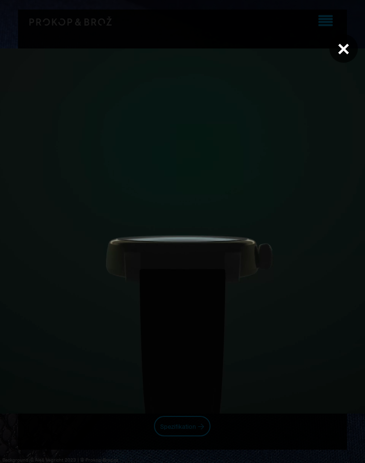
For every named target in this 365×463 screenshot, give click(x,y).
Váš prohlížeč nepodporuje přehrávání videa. (182, 231)
